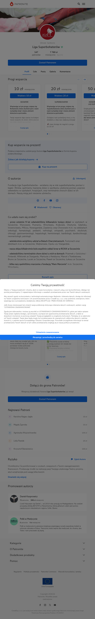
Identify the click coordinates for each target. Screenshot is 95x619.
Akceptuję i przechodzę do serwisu (47, 337)
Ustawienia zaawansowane (47, 332)
